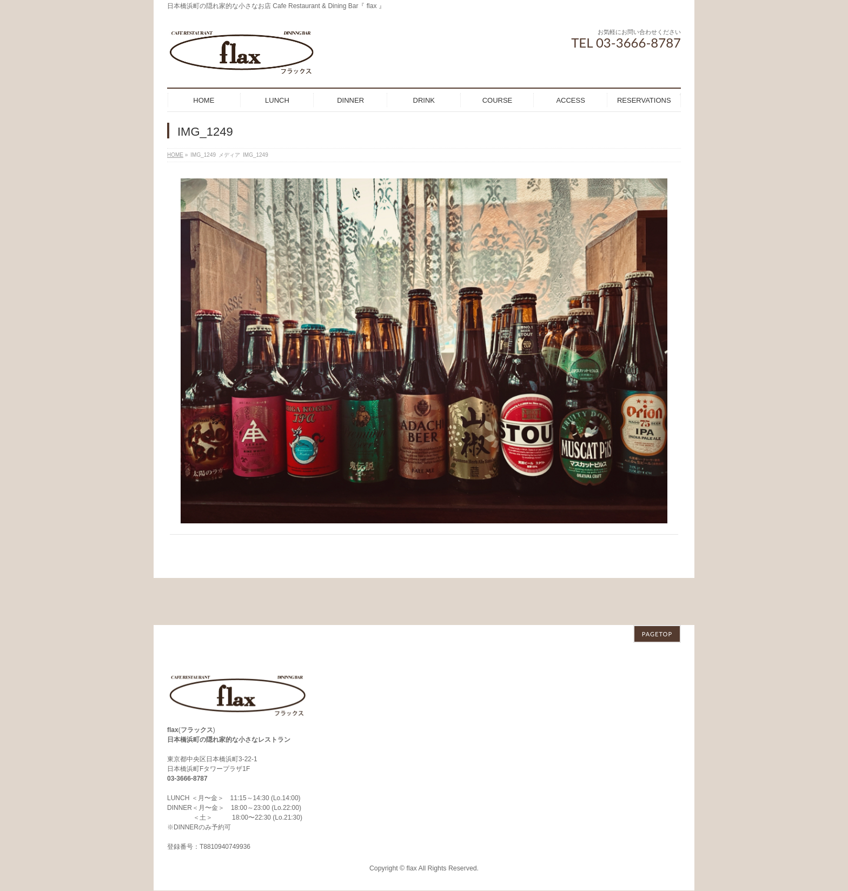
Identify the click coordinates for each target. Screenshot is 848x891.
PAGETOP (657, 586)
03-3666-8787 (187, 731)
